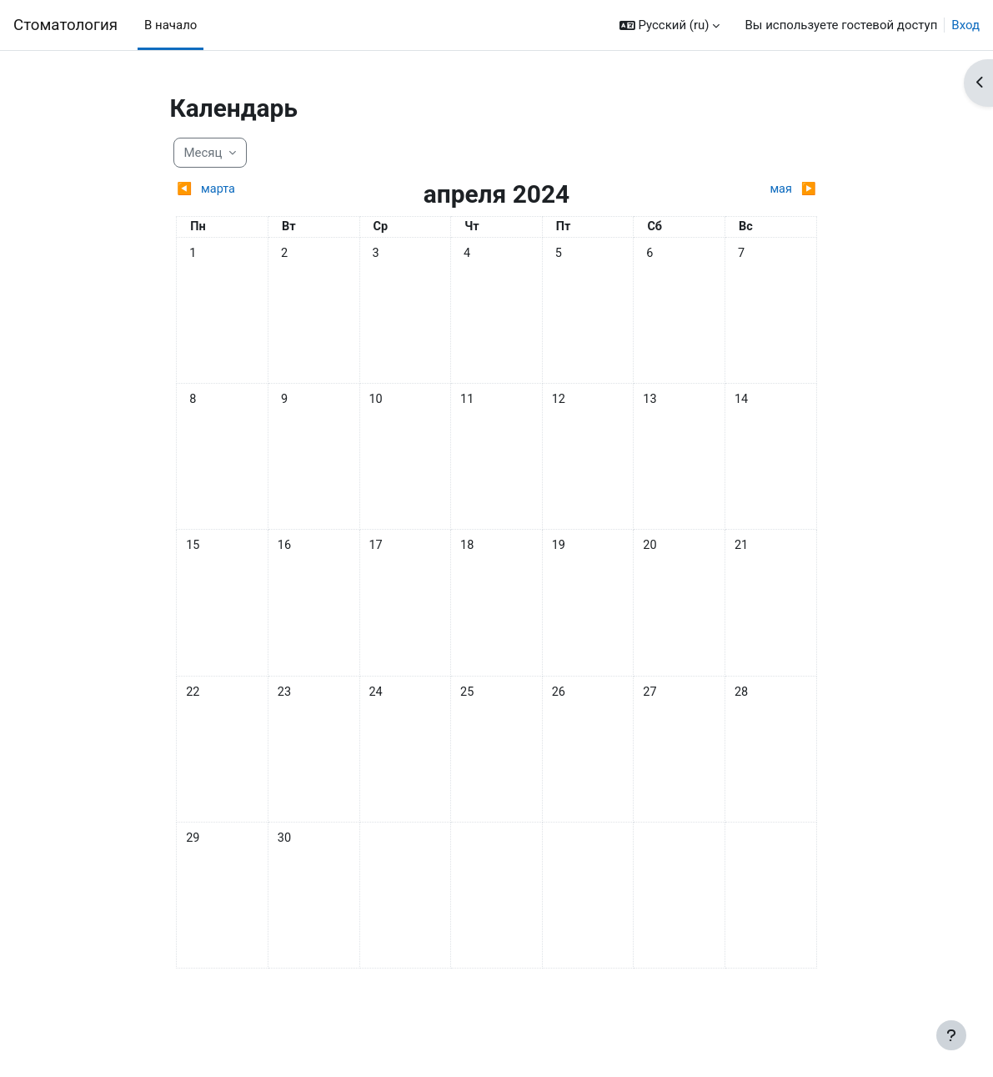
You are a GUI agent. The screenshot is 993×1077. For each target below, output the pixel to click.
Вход (965, 25)
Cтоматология (65, 25)
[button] (670, 25)
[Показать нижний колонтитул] (951, 1035)
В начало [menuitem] (170, 25)
